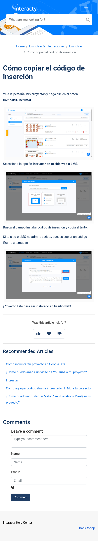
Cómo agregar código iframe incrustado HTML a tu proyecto (48, 388)
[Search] (88, 19)
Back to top (87, 528)
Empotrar (75, 46)
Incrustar (12, 380)
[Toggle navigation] (86, 8)
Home (20, 46)
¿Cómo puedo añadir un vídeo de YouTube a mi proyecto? (46, 372)
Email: (15, 472)
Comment (20, 497)
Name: (15, 454)
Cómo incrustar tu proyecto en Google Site (35, 364)
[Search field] (49, 19)
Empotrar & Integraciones (47, 46)
